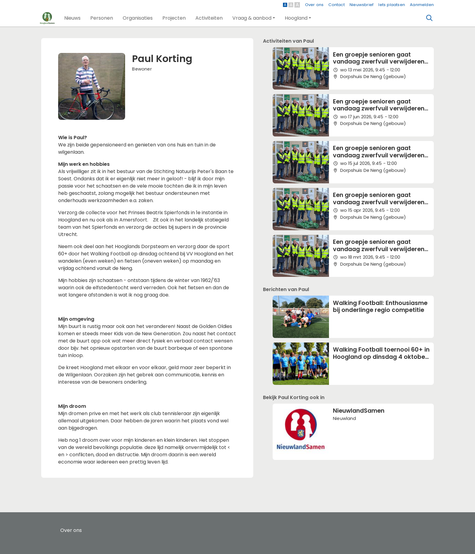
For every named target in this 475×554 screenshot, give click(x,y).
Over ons (314, 5)
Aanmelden (422, 5)
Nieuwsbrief (362, 5)
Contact (336, 5)
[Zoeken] (429, 18)
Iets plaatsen (391, 5)
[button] (72, 18)
